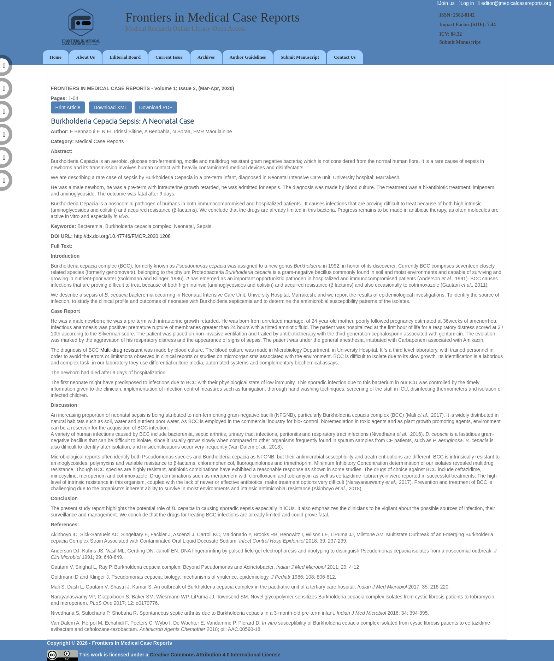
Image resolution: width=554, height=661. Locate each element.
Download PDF (155, 107)
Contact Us (345, 57)
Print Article (68, 107)
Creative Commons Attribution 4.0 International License (215, 654)
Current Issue (169, 57)
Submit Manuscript (300, 57)
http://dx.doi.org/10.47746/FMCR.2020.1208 (122, 236)
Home (55, 57)
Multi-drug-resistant (121, 350)
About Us (85, 57)
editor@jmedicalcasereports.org (516, 3)
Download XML (110, 107)
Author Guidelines (248, 57)
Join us (447, 3)
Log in (468, 3)
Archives (206, 57)
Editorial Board (125, 57)
